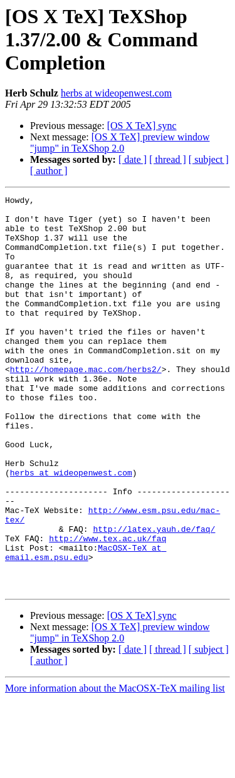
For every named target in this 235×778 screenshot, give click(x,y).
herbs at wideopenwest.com (116, 93)
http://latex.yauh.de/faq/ (154, 596)
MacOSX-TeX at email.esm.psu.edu (85, 624)
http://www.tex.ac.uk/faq (107, 607)
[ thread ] (167, 159)
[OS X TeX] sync (142, 125)
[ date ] (132, 159)
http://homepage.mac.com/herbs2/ (86, 404)
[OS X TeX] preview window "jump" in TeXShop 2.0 (120, 142)
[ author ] (49, 170)
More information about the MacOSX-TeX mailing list (115, 767)
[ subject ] (209, 159)
